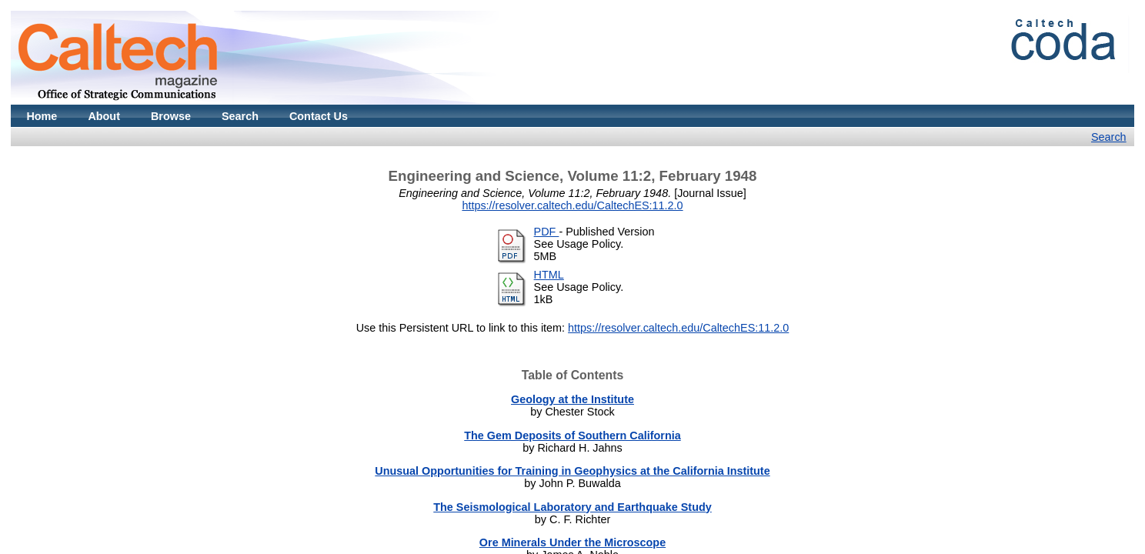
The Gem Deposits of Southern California (572, 435)
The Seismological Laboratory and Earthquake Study (572, 507)
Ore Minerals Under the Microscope (572, 542)
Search (240, 116)
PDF (546, 231)
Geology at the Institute (572, 399)
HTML (549, 275)
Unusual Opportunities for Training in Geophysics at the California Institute (572, 471)
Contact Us (318, 116)
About (104, 116)
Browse (171, 116)
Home (41, 116)
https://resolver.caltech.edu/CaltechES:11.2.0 (572, 205)
